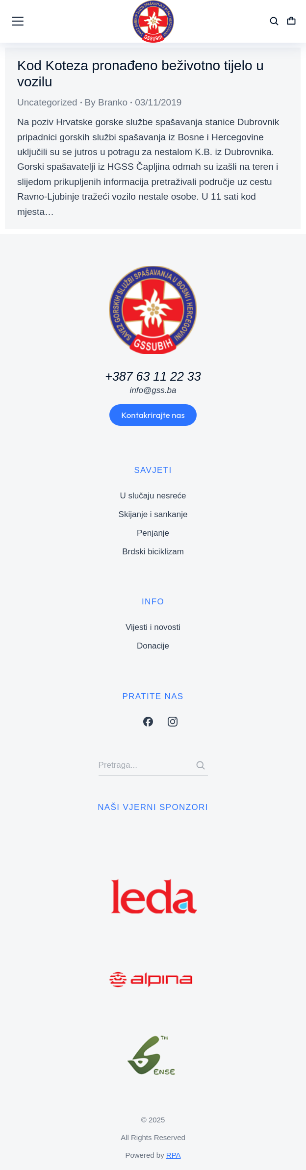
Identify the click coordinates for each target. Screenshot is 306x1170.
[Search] (200, 765)
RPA (173, 1155)
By (106, 102)
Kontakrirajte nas (152, 415)
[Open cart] (291, 21)
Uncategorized (47, 102)
